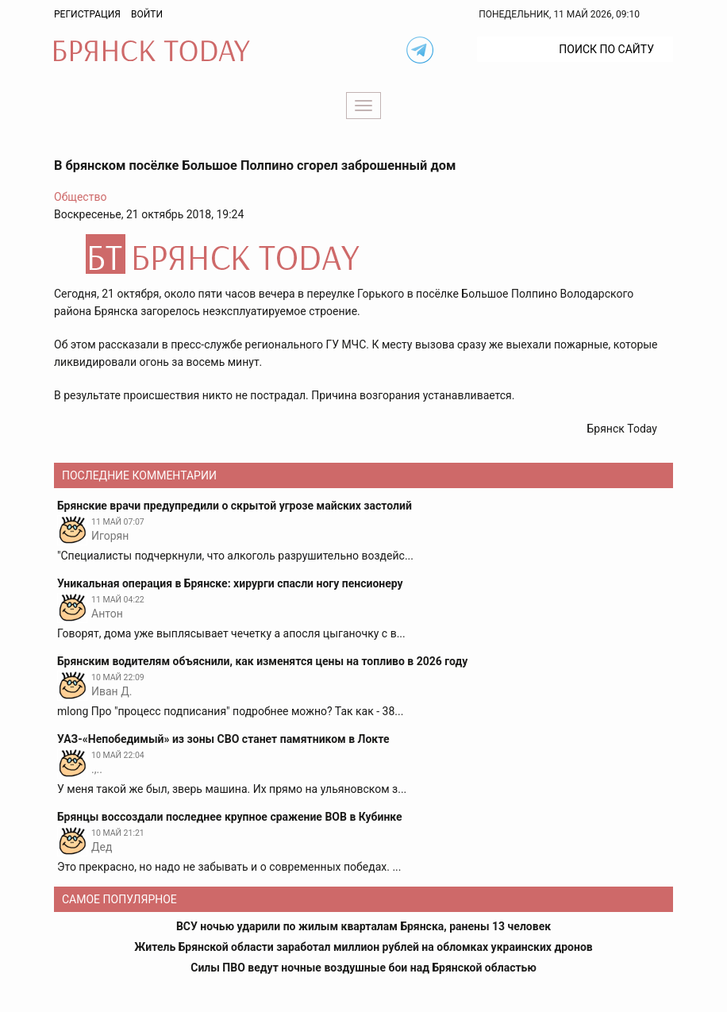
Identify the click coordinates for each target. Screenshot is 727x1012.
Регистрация (87, 14)
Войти (147, 14)
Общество (80, 196)
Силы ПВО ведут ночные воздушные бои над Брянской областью (363, 967)
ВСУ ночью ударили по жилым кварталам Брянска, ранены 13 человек (363, 926)
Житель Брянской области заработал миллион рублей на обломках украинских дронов (363, 947)
